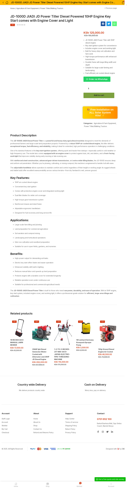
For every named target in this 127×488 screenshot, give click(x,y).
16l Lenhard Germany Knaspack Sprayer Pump (85, 342)
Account (5, 422)
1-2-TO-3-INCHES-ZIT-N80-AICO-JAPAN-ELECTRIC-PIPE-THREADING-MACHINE (62, 355)
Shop (35, 426)
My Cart (5, 429)
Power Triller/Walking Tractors (51, 8)
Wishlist (4, 426)
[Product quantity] (88, 88)
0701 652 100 (104, 419)
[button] (120, 2)
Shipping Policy (71, 426)
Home (12, 8)
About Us (36, 422)
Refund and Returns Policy (43, 433)
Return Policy (70, 429)
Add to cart (100, 95)
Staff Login (6, 419)
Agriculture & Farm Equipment (27, 8)
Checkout (5, 433)
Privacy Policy (70, 433)
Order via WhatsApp (98, 79)
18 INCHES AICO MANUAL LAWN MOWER (16, 342)
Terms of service (71, 422)
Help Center (69, 419)
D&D (123, 449)
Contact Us (37, 429)
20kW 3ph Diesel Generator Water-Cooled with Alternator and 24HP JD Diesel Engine (40, 355)
